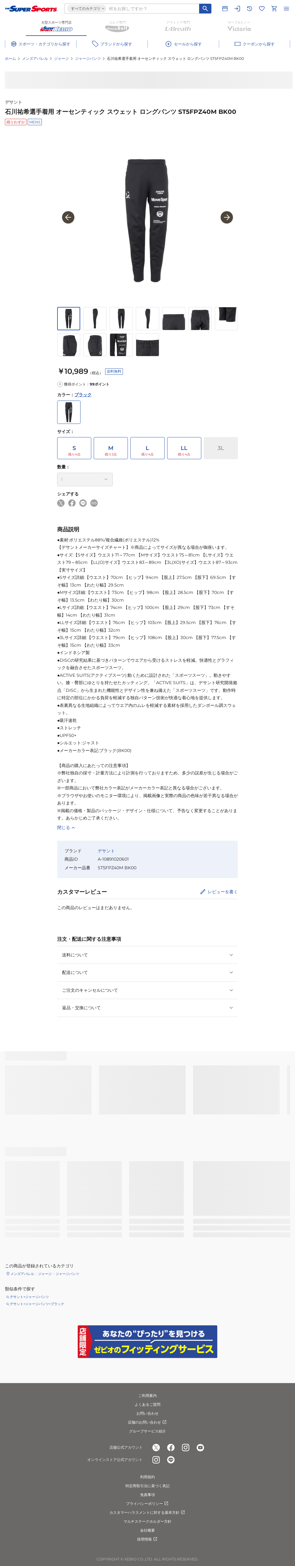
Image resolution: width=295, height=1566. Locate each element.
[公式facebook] (171, 1448)
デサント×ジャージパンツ (29, 1297)
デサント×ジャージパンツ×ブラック (37, 1304)
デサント (13, 102)
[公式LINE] (171, 1460)
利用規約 (147, 1477)
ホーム (10, 58)
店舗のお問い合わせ (147, 1422)
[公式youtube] (200, 1448)
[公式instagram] (185, 1448)
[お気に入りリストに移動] (262, 8)
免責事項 (147, 1494)
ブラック (83, 394)
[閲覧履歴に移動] (249, 9)
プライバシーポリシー (147, 1504)
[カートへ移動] (274, 8)
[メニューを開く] (286, 9)
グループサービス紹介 (147, 1431)
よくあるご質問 (147, 1404)
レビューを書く (223, 891)
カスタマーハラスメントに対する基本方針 (147, 1513)
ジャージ (61, 58)
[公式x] (156, 1448)
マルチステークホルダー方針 (147, 1521)
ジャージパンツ (88, 58)
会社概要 (147, 1530)
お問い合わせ (147, 1413)
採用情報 (147, 1539)
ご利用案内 (147, 1395)
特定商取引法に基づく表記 (147, 1485)
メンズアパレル (35, 58)
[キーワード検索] (205, 9)
